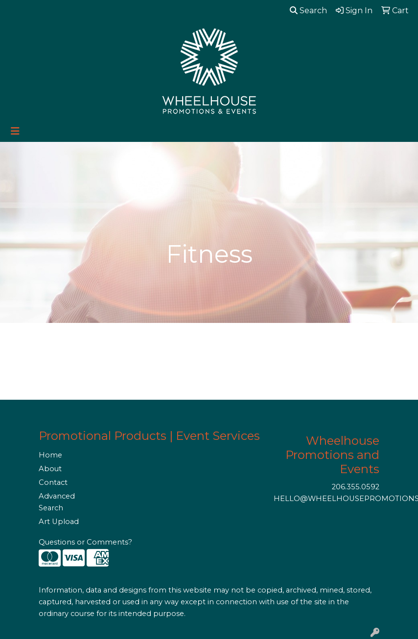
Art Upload (59, 521)
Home (50, 455)
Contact (53, 482)
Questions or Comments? (85, 542)
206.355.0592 (355, 486)
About (50, 468)
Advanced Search (57, 502)
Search (308, 10)
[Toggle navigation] (15, 131)
